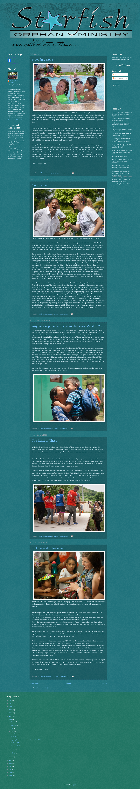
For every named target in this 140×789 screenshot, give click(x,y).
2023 (10, 700)
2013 (10, 763)
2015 (10, 757)
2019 (10, 710)
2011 (10, 769)
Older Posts (102, 683)
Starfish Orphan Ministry (15, 82)
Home (68, 683)
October (13, 722)
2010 (10, 772)
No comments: (65, 173)
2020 (10, 706)
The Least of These (44, 440)
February (13, 753)
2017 (10, 716)
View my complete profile (15, 120)
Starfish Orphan (12, 57)
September (14, 725)
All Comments (118, 78)
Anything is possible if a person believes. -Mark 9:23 (67, 326)
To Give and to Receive (47, 548)
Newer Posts (34, 683)
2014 (10, 760)
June (12, 731)
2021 (10, 703)
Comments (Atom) (42, 688)
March (13, 750)
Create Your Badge (13, 63)
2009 (10, 776)
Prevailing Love (42, 59)
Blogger (73, 785)
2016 (10, 719)
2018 (10, 713)
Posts (115, 75)
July (12, 728)
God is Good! (41, 185)
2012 (10, 766)
